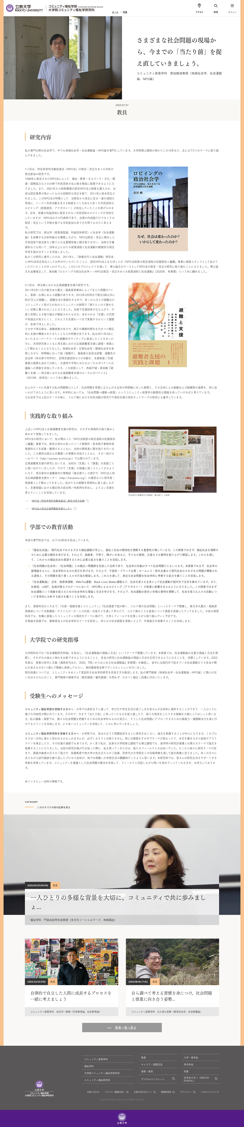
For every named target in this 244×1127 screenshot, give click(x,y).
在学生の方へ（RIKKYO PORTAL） (196, 1079)
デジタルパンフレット (153, 1079)
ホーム (115, 12)
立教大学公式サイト (143, 1091)
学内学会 (188, 1064)
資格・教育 (147, 1071)
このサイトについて (210, 1091)
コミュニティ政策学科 (96, 1059)
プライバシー (186, 1091)
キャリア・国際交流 (151, 1064)
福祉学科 (89, 1066)
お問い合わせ (93, 1091)
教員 (143, 1057)
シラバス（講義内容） (115, 1091)
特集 (125, 12)
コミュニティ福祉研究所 (97, 1080)
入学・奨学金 (191, 1057)
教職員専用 (166, 1091)
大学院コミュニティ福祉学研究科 (102, 1073)
